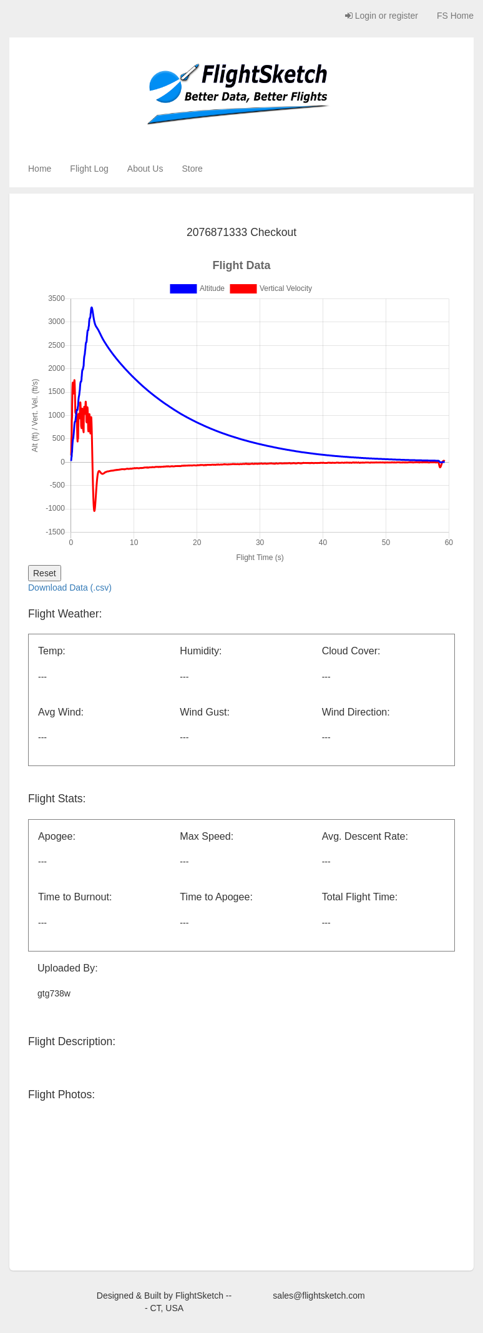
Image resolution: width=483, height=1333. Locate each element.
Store (192, 169)
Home (39, 169)
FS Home (455, 16)
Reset (44, 573)
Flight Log (89, 169)
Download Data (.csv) (70, 588)
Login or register (381, 16)
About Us (145, 169)
